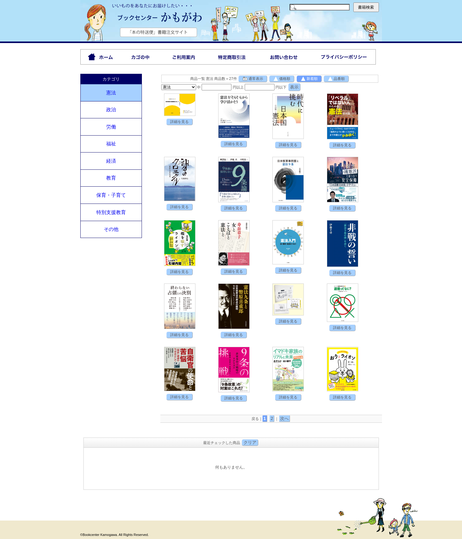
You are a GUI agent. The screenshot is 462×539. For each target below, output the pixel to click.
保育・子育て (111, 195)
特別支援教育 (111, 212)
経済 (111, 161)
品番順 (336, 78)
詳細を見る (179, 122)
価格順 (281, 78)
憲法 (111, 92)
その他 (111, 229)
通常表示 (252, 78)
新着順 (309, 78)
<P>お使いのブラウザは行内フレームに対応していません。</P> (231, 468)
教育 (111, 177)
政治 (111, 109)
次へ (284, 418)
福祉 (111, 143)
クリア (249, 442)
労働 (111, 126)
